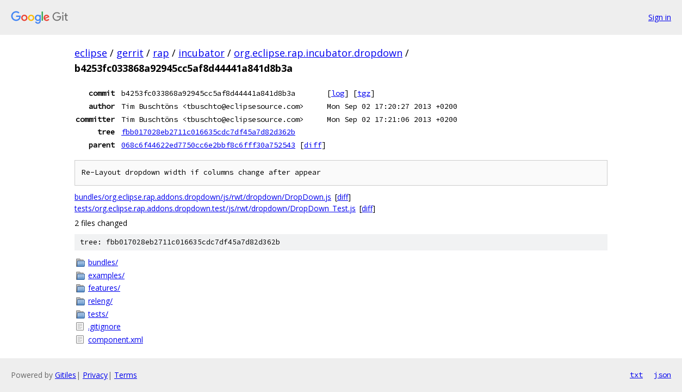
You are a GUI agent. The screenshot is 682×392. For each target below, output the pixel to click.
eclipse (91, 52)
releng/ (100, 301)
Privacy (95, 375)
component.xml (115, 339)
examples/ (106, 275)
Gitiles (65, 375)
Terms (125, 375)
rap (161, 52)
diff (312, 145)
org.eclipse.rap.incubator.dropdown (318, 52)
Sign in (659, 17)
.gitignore (104, 326)
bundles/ (103, 262)
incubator (201, 52)
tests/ (98, 314)
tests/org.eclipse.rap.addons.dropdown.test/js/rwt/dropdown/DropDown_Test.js (215, 208)
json (662, 374)
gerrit (130, 52)
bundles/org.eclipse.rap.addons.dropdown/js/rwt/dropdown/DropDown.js (203, 197)
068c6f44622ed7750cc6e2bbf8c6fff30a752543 (208, 145)
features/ (104, 288)
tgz (363, 93)
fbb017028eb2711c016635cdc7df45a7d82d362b (208, 132)
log (337, 93)
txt (636, 374)
